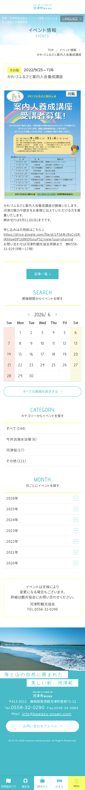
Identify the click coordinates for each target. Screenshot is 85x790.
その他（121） (16, 460)
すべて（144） (16, 428)
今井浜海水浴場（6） (21, 439)
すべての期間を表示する (40, 391)
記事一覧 (41, 273)
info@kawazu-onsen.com (47, 714)
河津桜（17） (15, 449)
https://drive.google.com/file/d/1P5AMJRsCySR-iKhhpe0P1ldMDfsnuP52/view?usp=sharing (42, 236)
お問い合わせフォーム (40, 726)
